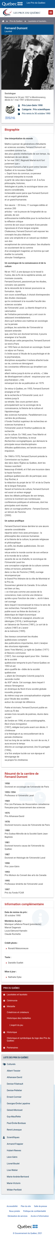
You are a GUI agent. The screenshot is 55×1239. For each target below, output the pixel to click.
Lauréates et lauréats (37, 21)
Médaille (11, 1006)
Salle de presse (40, 1206)
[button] (50, 12)
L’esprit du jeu (16, 1025)
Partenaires (12, 1047)
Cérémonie (12, 1000)
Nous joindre (14, 1211)
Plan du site (26, 1206)
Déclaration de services (17, 1216)
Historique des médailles (19, 1018)
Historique (12, 1032)
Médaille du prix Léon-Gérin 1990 (10, 117)
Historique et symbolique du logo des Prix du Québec (28, 1039)
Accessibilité (12, 1206)
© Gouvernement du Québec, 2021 (27, 1233)
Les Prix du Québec (36, 3)
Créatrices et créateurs (18, 1012)
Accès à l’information (40, 1216)
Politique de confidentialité (34, 1211)
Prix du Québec (16, 21)
